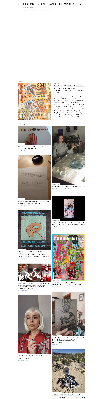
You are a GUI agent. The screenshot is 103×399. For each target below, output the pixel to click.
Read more (82, 119)
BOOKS (25, 10)
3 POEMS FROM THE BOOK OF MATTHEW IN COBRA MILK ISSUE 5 (66, 283)
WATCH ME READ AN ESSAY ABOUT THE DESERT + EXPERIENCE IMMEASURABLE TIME (68, 224)
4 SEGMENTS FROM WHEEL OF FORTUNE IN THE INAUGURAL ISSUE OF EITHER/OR (68, 339)
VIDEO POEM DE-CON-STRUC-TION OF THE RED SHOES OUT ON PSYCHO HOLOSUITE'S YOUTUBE (33, 286)
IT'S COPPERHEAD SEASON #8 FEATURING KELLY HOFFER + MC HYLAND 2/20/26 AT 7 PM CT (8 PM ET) (33, 254)
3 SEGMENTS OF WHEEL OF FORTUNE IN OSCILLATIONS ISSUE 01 (68, 187)
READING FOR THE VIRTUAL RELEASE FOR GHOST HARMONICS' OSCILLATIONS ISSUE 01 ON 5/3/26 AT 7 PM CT (69, 89)
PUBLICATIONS (32, 10)
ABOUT (49, 10)
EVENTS (39, 10)
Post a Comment (61, 119)
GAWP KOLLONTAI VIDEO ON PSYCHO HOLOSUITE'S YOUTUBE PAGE (33, 202)
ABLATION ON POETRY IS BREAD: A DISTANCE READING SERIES (32, 147)
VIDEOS (44, 10)
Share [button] (55, 119)
